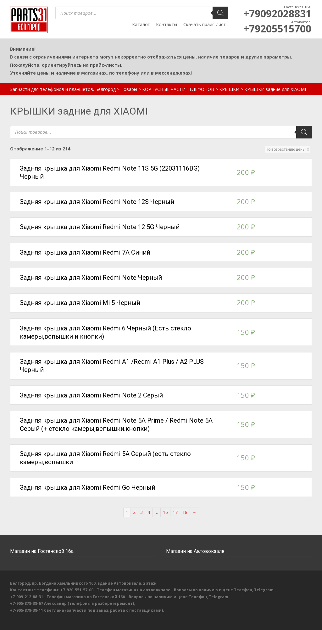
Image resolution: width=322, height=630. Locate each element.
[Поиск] (220, 13)
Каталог (141, 24)
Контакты (166, 24)
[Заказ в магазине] (285, 149)
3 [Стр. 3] (141, 512)
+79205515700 (277, 28)
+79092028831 (277, 13)
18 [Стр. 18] (184, 512)
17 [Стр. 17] (175, 512)
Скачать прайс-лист (204, 24)
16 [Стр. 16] (165, 512)
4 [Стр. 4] (148, 512)
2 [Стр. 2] (134, 512)
